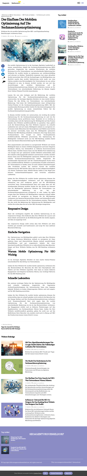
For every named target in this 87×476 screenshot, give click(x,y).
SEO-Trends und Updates (28, 15)
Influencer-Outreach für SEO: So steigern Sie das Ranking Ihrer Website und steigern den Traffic (39, 402)
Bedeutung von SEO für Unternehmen (11, 15)
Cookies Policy (37, 473)
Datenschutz (76, 462)
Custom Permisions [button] (56, 473)
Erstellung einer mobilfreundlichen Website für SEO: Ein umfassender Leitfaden (74, 23)
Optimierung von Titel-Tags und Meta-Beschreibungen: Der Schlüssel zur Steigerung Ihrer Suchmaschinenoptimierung (76, 59)
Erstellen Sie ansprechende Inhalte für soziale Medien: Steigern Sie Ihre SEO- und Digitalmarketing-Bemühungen (75, 35)
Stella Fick (5, 36)
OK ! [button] (45, 473)
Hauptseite (5, 3)
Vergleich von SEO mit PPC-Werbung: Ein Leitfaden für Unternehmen (18, 449)
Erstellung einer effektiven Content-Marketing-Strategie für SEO (75, 47)
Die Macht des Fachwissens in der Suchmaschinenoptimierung (38, 362)
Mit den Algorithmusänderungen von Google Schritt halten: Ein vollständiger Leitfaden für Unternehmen (40, 344)
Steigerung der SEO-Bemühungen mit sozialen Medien (18, 438)
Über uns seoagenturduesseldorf (61, 462)
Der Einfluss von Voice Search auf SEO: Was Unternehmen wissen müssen (40, 379)
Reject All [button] (68, 473)
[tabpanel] (28, 50)
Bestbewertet (16, 2)
